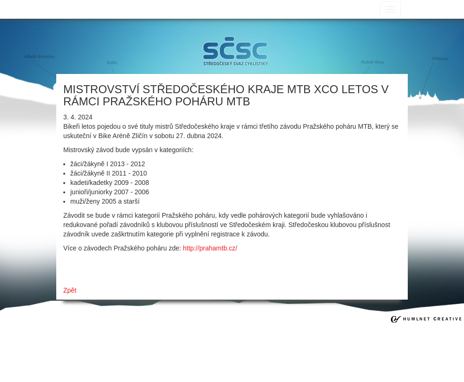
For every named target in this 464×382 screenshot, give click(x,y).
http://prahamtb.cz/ (210, 248)
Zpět (69, 290)
